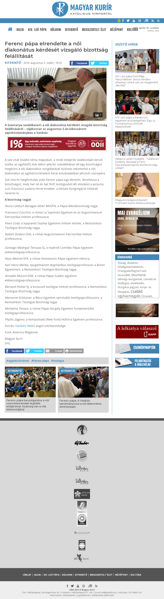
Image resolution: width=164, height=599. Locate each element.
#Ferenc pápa (40, 360)
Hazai (20, 29)
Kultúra (132, 29)
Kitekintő (71, 29)
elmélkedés (137, 283)
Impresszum (55, 595)
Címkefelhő (125, 257)
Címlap (27, 574)
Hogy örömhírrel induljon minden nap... (135, 219)
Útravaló (147, 296)
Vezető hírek (126, 44)
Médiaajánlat (69, 595)
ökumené (138, 275)
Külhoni (55, 29)
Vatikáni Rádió (25, 326)
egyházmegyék (129, 296)
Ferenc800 (124, 275)
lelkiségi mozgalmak (130, 279)
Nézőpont (116, 29)
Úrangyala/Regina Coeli (132, 271)
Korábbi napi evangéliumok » (143, 248)
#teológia (57, 360)
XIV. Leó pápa (37, 29)
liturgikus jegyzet (128, 287)
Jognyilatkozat (83, 595)
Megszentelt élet (94, 29)
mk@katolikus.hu (108, 592)
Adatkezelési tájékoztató (103, 595)
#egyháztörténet (17, 360)
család (136, 291)
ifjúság (122, 263)
